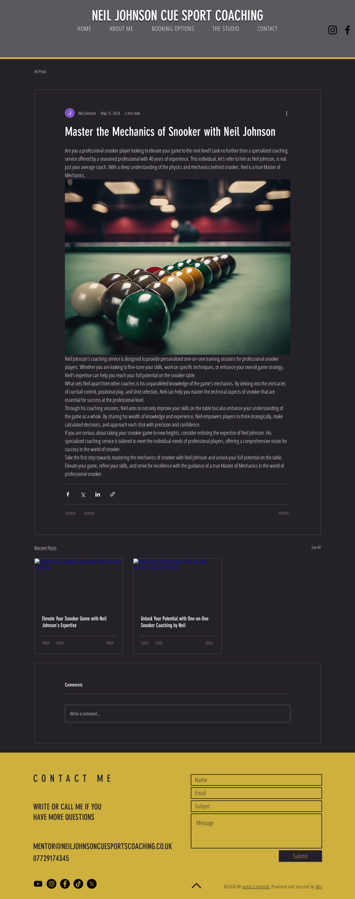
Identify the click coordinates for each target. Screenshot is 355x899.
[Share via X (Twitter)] (83, 494)
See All (316, 547)
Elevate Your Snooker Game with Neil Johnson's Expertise (74, 622)
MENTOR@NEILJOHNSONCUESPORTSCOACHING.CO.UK (102, 846)
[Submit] (300, 856)
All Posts (40, 71)
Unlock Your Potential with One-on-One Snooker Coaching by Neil (174, 622)
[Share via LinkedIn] (98, 494)
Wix (319, 886)
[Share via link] (112, 494)
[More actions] (286, 113)
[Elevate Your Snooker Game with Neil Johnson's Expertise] (79, 583)
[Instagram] (333, 30)
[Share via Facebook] (68, 494)
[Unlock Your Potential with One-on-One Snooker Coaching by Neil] (177, 583)
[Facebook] (347, 30)
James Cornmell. (256, 886)
